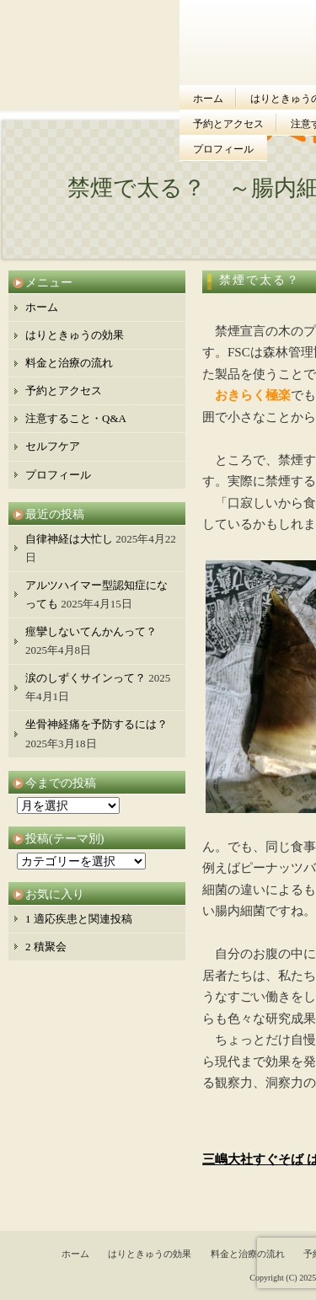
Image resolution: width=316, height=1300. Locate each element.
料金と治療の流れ (69, 362)
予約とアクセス (228, 124)
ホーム (208, 98)
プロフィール (223, 149)
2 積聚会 (46, 946)
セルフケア (52, 446)
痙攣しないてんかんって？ (91, 631)
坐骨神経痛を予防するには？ (96, 724)
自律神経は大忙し (69, 538)
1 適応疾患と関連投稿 (78, 918)
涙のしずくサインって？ (85, 677)
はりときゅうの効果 (74, 335)
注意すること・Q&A (75, 418)
